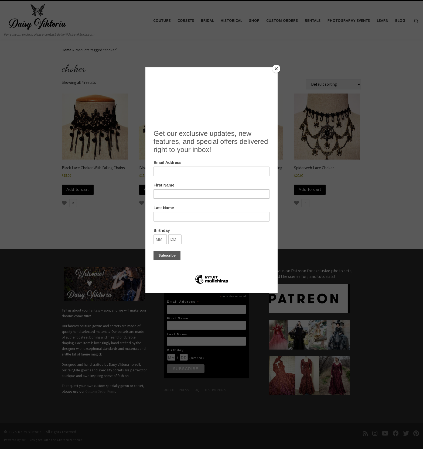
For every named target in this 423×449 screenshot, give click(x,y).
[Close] (276, 69)
